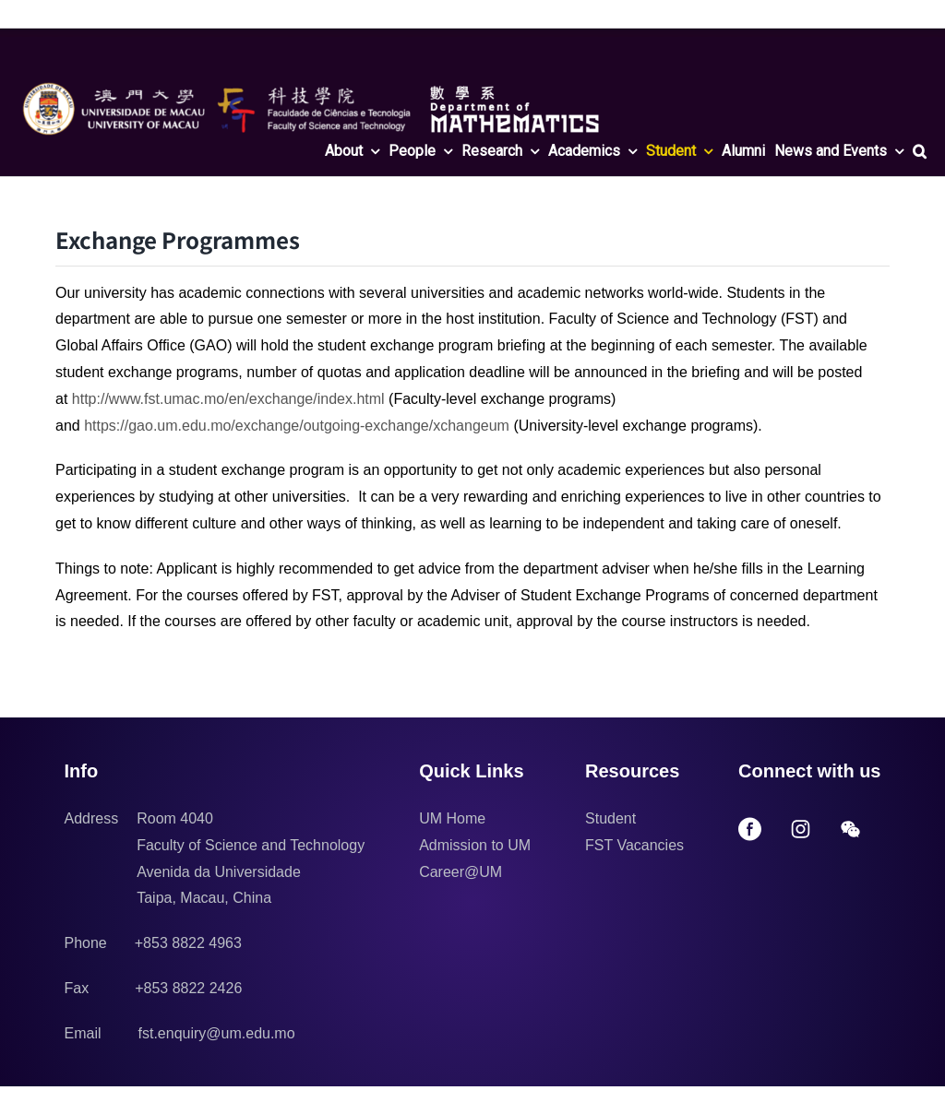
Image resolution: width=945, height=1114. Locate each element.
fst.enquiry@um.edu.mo (216, 1033)
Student (610, 818)
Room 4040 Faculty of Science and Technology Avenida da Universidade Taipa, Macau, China (251, 858)
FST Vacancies (634, 845)
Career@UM (460, 872)
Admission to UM (475, 845)
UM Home (452, 818)
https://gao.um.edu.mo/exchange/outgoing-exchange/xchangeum (296, 425)
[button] (920, 151)
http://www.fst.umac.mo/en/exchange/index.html (228, 399)
